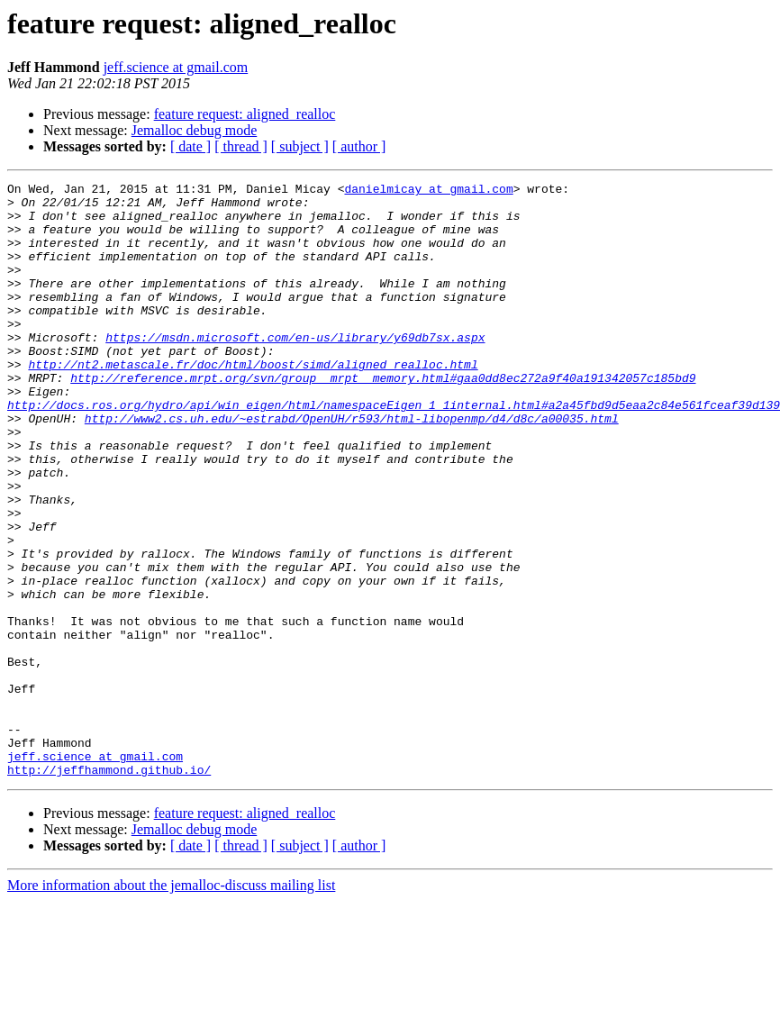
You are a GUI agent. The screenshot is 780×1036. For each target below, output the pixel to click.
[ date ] (190, 146)
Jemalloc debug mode (195, 130)
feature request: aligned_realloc (245, 114)
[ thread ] (241, 146)
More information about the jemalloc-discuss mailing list (171, 1004)
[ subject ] (300, 146)
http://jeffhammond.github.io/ (109, 888)
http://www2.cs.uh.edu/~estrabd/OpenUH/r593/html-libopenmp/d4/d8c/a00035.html (352, 467)
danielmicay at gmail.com (428, 191)
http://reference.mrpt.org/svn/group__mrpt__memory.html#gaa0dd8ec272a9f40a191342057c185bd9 (382, 418)
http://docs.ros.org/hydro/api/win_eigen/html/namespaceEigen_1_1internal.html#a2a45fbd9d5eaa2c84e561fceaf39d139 (393, 450)
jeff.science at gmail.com (176, 67)
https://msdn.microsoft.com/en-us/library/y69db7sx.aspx (295, 369)
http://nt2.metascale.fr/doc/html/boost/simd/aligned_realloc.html (252, 402)
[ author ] (359, 146)
